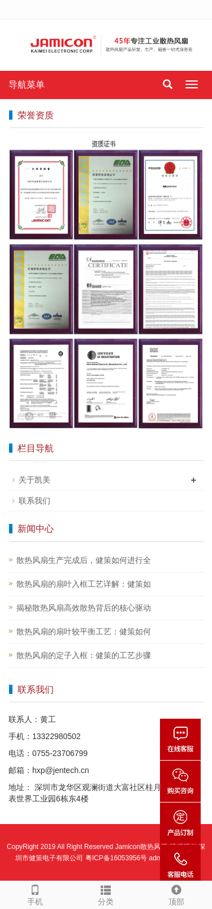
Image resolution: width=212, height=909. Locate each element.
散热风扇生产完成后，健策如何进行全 (83, 560)
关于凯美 (34, 479)
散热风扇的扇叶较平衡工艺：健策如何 (83, 631)
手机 (35, 893)
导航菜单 (26, 84)
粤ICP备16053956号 (116, 858)
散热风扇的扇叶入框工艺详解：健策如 (83, 583)
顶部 (176, 893)
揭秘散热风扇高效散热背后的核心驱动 (83, 607)
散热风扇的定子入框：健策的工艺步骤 (83, 655)
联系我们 (34, 500)
